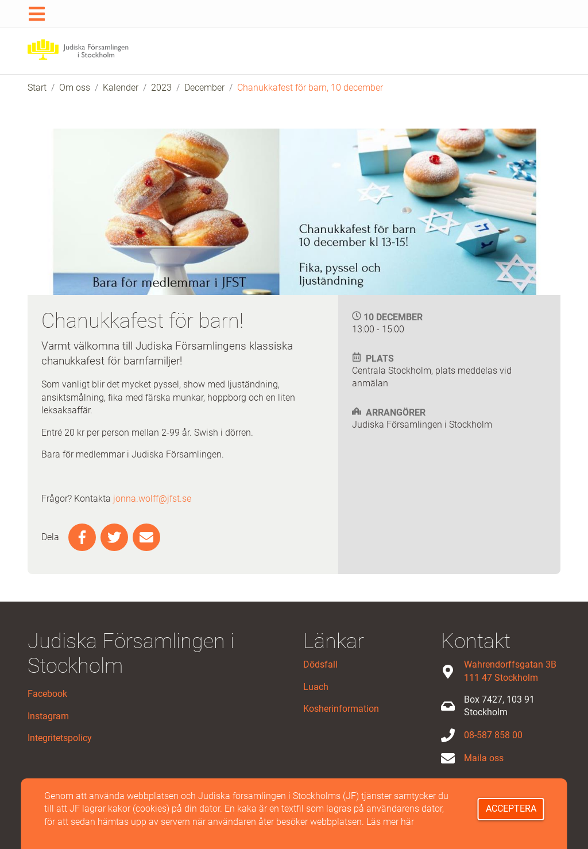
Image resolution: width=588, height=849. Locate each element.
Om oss (74, 87)
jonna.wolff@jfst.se (152, 498)
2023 (161, 87)
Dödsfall (320, 664)
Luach (315, 686)
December (204, 87)
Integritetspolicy (60, 737)
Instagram (48, 716)
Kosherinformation (341, 708)
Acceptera (511, 808)
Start (37, 87)
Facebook (47, 693)
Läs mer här (390, 821)
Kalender (120, 87)
